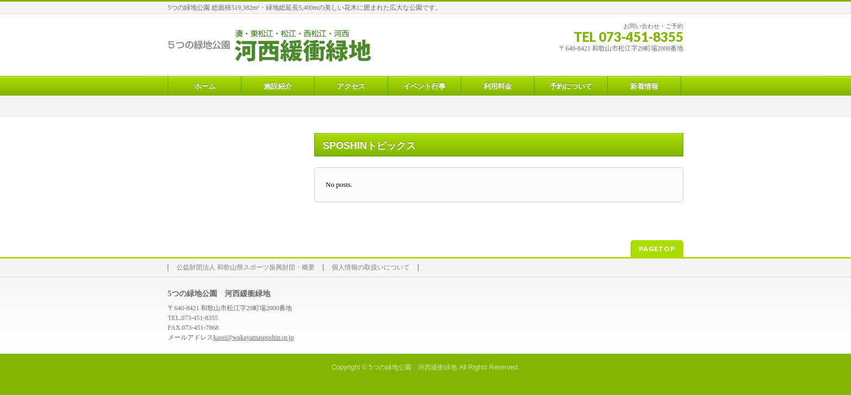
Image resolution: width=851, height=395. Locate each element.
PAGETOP (657, 248)
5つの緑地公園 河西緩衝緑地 (413, 367)
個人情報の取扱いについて (371, 267)
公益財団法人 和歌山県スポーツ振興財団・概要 (245, 267)
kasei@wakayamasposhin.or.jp (253, 337)
